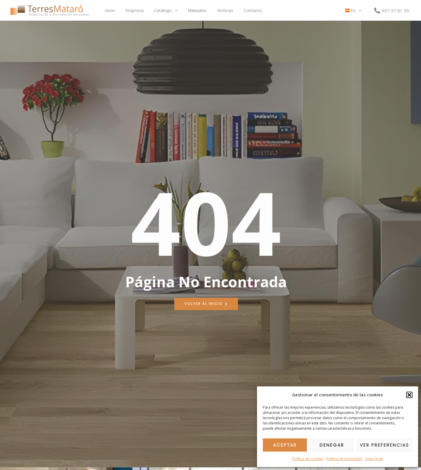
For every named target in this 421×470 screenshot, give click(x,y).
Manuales (191, 10)
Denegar (332, 445)
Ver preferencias (384, 445)
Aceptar (285, 445)
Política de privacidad (344, 458)
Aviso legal (374, 458)
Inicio (109, 10)
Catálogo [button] (161, 10)
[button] (409, 395)
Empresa (132, 10)
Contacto (243, 10)
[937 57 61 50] (391, 10)
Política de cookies (307, 458)
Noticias (218, 10)
